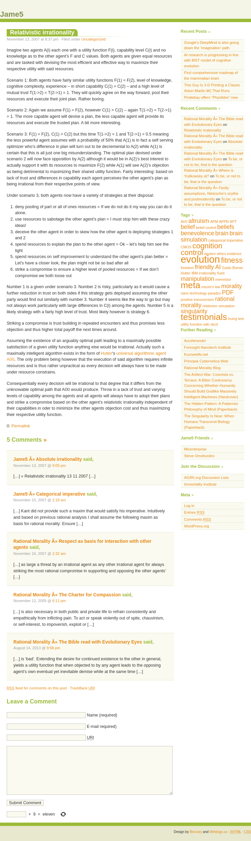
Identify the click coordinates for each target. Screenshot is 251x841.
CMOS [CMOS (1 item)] (186, 247)
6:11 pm (59, 601)
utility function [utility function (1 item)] (191, 324)
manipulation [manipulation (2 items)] (197, 278)
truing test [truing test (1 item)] (236, 319)
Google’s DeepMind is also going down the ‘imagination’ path (211, 45)
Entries (194, 512)
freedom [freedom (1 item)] (187, 268)
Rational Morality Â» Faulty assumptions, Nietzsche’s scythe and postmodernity (211, 193)
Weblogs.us (218, 832)
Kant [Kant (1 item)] (221, 273)
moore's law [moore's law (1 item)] (210, 287)
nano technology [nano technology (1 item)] (194, 293)
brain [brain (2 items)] (221, 233)
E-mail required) (101, 726)
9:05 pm (59, 466)
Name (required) (102, 715)
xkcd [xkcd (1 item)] (214, 324)
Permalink (20, 426)
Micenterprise (195, 449)
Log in (189, 506)
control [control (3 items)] (192, 252)
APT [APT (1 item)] (233, 222)
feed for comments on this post (37, 688)
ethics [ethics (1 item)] (221, 254)
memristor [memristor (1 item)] (223, 279)
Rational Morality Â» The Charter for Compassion (67, 594)
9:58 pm (53, 648)
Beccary (196, 832)
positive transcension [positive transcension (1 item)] (197, 300)
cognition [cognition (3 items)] (207, 246)
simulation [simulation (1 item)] (227, 306)
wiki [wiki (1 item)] (206, 324)
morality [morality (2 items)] (231, 286)
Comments (197, 519)
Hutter (106, 353)
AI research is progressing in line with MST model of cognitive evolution (211, 60)
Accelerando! (195, 341)
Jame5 (11, 14)
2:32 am (59, 554)
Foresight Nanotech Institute (207, 347)
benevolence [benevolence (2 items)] (197, 233)
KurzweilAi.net (196, 354)
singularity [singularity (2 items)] (194, 311)
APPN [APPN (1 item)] (224, 222)
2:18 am (59, 500)
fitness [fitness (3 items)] (232, 260)
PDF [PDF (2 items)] (228, 292)
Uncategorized (93, 39)
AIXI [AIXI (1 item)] (184, 222)
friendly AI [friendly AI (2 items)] (208, 267)
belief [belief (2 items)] (188, 227)
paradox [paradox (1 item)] (214, 293)
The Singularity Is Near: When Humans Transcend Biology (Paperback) (209, 421)
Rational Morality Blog (202, 368)
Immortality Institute (200, 484)
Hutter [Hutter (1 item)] (185, 273)
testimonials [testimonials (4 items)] (204, 317)
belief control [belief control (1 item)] (206, 228)
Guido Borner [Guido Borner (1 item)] (232, 268)
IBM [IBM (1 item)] (194, 273)
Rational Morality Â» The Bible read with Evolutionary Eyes (77, 642)
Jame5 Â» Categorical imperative (49, 494)
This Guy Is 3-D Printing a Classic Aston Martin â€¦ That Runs (212, 88)
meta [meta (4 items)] (190, 285)
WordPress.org (196, 526)
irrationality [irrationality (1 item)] (207, 273)
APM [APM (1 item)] (214, 222)
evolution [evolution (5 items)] (200, 259)
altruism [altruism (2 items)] (198, 221)
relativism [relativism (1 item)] (210, 306)
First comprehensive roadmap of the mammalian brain (211, 75)
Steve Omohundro (199, 456)
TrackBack (82, 688)
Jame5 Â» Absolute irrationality (47, 459)
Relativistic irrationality (42, 32)
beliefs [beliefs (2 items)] (225, 227)
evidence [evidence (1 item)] (234, 254)
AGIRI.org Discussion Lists (206, 478)
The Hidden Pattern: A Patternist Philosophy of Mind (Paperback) (211, 406)
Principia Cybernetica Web (206, 361)
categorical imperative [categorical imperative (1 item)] (225, 240)
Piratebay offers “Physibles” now (211, 97)
